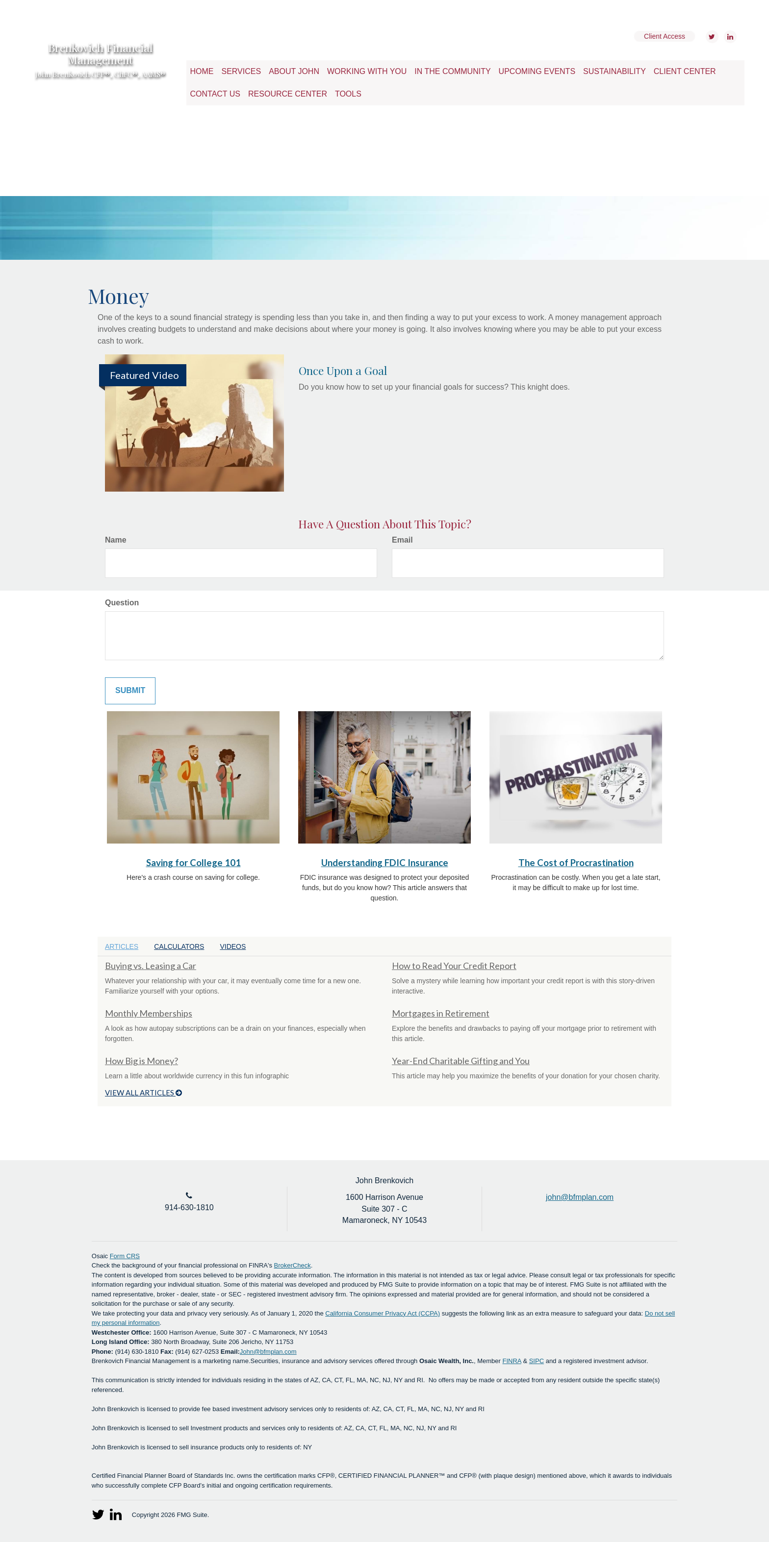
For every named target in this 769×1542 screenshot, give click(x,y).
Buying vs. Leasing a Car (150, 965)
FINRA (512, 1361)
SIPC (536, 1361)
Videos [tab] (233, 946)
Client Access (664, 36)
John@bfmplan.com (268, 1351)
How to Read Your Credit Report (454, 965)
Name (116, 540)
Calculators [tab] (179, 946)
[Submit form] (130, 690)
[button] (241, 71)
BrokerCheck (292, 1265)
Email (402, 540)
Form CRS (125, 1256)
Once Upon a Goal (343, 370)
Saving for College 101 (193, 862)
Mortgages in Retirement (440, 1013)
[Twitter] (711, 37)
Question (122, 602)
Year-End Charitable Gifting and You (461, 1060)
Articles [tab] (121, 946)
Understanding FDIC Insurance (384, 862)
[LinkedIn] (729, 37)
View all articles (143, 1092)
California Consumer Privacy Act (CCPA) (382, 1313)
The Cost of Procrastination (576, 862)
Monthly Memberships (148, 1013)
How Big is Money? (141, 1060)
